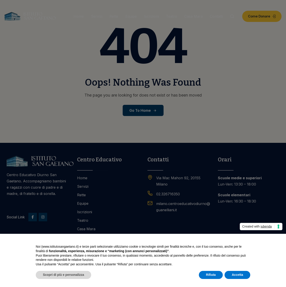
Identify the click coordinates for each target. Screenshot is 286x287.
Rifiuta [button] (211, 274)
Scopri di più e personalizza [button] (63, 274)
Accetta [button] (237, 274)
